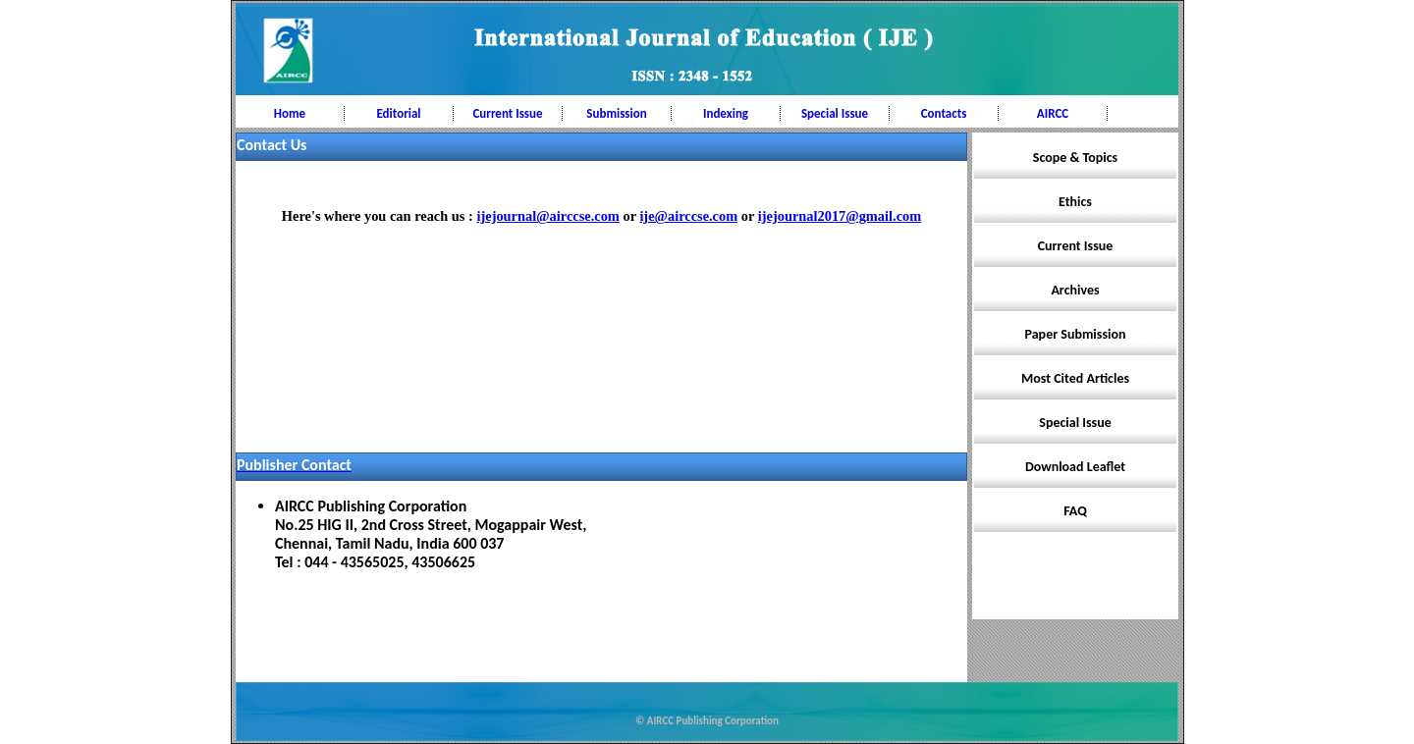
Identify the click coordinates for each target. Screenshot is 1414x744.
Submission (616, 113)
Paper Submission (1075, 334)
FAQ (1075, 511)
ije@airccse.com (688, 216)
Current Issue (507, 113)
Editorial (398, 113)
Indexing (725, 113)
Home (289, 113)
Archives (1075, 290)
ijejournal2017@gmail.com (839, 216)
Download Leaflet (1075, 466)
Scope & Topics (1075, 157)
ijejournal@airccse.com (547, 216)
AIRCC (1052, 113)
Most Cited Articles (1075, 378)
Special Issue (834, 113)
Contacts (944, 113)
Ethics (1075, 201)
